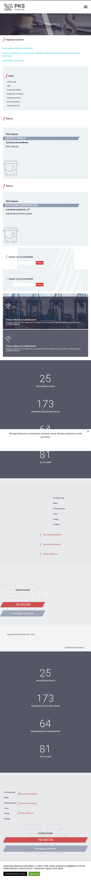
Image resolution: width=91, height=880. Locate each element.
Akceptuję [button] (34, 874)
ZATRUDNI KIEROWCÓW (21, 205)
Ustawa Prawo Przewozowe (13, 61)
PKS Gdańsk (12, 134)
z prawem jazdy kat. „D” (18, 209)
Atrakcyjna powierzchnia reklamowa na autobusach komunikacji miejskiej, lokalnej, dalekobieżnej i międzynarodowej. (43, 323)
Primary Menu (85, 7)
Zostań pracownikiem (17, 142)
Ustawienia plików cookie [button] (15, 874)
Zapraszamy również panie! (19, 213)
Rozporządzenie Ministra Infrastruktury (17, 48)
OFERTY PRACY (15, 138)
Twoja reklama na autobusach (21, 319)
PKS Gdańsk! (12, 146)
